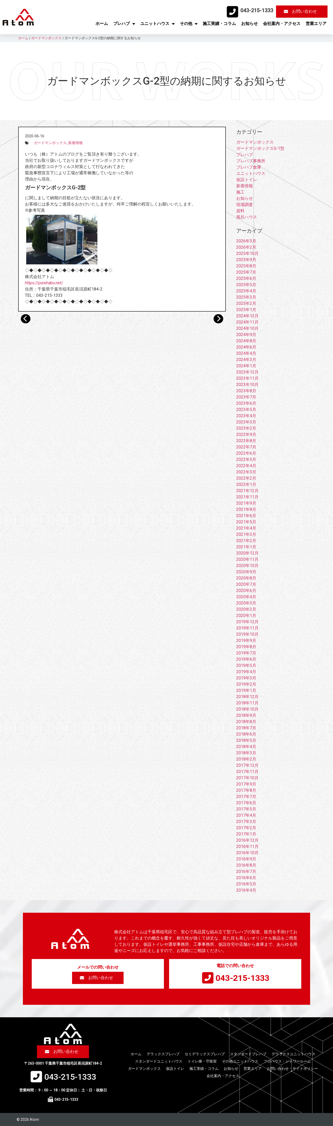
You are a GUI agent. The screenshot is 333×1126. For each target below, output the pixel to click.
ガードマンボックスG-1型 (260, 148)
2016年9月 (246, 859)
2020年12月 (247, 553)
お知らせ (249, 23)
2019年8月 (246, 646)
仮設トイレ (246, 179)
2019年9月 (246, 640)
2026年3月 (246, 241)
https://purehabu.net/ (44, 282)
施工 (240, 192)
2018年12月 (247, 696)
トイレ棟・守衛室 (202, 1061)
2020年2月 (246, 609)
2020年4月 (246, 596)
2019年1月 (246, 690)
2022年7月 (246, 447)
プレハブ (124, 23)
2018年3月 (246, 752)
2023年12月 (247, 372)
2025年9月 (246, 259)
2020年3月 (246, 603)
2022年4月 (246, 465)
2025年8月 (246, 265)
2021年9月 (246, 503)
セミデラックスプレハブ (205, 1054)
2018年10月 (247, 709)
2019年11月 (247, 628)
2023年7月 (246, 397)
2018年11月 (247, 702)
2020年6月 (246, 590)
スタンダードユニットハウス (158, 1061)
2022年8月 (246, 440)
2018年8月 (246, 721)
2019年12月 (247, 621)
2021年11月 (247, 496)
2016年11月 (247, 846)
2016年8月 (246, 865)
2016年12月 (247, 840)
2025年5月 (246, 284)
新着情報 (75, 143)
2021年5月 (246, 521)
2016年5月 (246, 884)
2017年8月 (246, 790)
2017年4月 (246, 815)
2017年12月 (247, 765)
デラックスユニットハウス (293, 1054)
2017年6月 (246, 802)
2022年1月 (246, 484)
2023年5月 (246, 409)
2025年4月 (246, 290)
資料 (240, 210)
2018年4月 (246, 746)
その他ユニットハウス (240, 1061)
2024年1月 (246, 365)
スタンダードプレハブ (248, 1054)
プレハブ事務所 (250, 160)
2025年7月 (246, 272)
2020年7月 (246, 584)
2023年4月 (246, 415)
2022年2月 (246, 478)
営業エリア (316, 23)
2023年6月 (246, 403)
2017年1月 (246, 834)
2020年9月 (246, 571)
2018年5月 (246, 740)
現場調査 (244, 204)
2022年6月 (246, 453)
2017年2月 (246, 827)
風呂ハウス (246, 217)
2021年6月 (246, 515)
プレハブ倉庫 (248, 167)
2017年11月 (247, 771)
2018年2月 (246, 759)
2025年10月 (247, 253)
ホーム (101, 23)
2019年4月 (246, 671)
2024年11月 (247, 322)
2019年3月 (246, 677)
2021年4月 (246, 528)
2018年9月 (246, 715)
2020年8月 (246, 578)
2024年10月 (247, 328)
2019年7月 (246, 653)
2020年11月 (247, 559)
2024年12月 (247, 315)
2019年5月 (246, 665)
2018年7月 (246, 727)
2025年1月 (246, 309)
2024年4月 (246, 353)
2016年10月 (247, 852)
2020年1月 (246, 615)
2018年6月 (246, 734)
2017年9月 (246, 784)
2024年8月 (246, 340)
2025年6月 (246, 278)
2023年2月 (246, 428)
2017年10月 (247, 777)
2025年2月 (246, 303)
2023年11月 (247, 378)
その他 (188, 23)
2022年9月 (246, 434)
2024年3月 (246, 359)
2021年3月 (246, 534)
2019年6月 (246, 659)
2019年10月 (247, 634)
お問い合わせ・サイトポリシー (292, 1068)
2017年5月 (246, 809)
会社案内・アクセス (281, 23)
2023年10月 (247, 384)
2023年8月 (246, 390)
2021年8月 (246, 509)
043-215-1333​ (256, 10)
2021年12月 (247, 490)
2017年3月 (246, 821)
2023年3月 (246, 422)
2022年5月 (246, 459)
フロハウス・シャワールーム (287, 1061)
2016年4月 (246, 890)
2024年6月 (246, 347)
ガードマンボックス (50, 143)
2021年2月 (246, 540)
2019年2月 (246, 684)
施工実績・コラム (219, 23)
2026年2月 (246, 247)
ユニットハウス (157, 23)
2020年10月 (247, 565)
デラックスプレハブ (163, 1054)
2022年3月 (246, 471)
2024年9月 (246, 334)
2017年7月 (246, 796)
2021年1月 (246, 546)
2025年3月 (246, 297)
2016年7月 (246, 871)
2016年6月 (246, 877)
